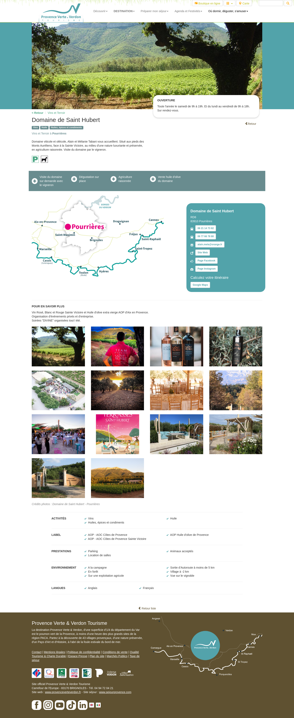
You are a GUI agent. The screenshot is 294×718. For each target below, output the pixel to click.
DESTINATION (124, 11)
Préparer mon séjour (155, 11)
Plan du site (97, 656)
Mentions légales (54, 652)
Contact (36, 652)
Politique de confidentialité (83, 652)
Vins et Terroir (56, 112)
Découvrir (100, 11)
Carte (244, 3)
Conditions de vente (115, 652)
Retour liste (147, 608)
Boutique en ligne (207, 3)
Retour (250, 123)
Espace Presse (77, 656)
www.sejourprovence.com (115, 692)
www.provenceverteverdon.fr (63, 692)
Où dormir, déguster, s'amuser (228, 11)
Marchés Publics (117, 656)
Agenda (188, 11)
